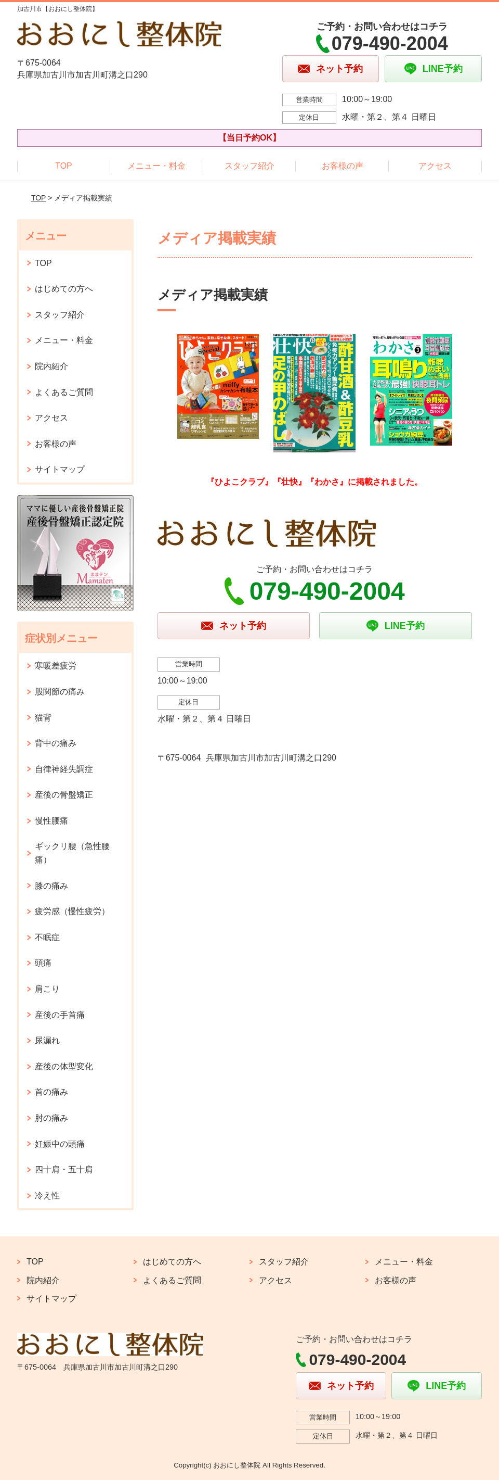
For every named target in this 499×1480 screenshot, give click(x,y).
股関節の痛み (60, 691)
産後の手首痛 (60, 1014)
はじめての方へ (64, 288)
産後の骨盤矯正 (64, 794)
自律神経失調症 (64, 769)
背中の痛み (55, 743)
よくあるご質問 (64, 392)
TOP (63, 165)
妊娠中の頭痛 (60, 1144)
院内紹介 (51, 366)
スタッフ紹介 (249, 165)
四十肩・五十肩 (64, 1169)
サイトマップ (60, 469)
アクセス (435, 165)
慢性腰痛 (51, 820)
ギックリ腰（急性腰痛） (72, 853)
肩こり (47, 988)
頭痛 (43, 962)
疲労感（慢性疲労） (72, 911)
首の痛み (51, 1091)
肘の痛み (51, 1118)
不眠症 (47, 937)
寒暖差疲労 (55, 665)
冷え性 (47, 1195)
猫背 (43, 717)
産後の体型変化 (64, 1066)
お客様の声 (342, 165)
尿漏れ (47, 1040)
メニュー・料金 (156, 165)
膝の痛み (51, 885)
